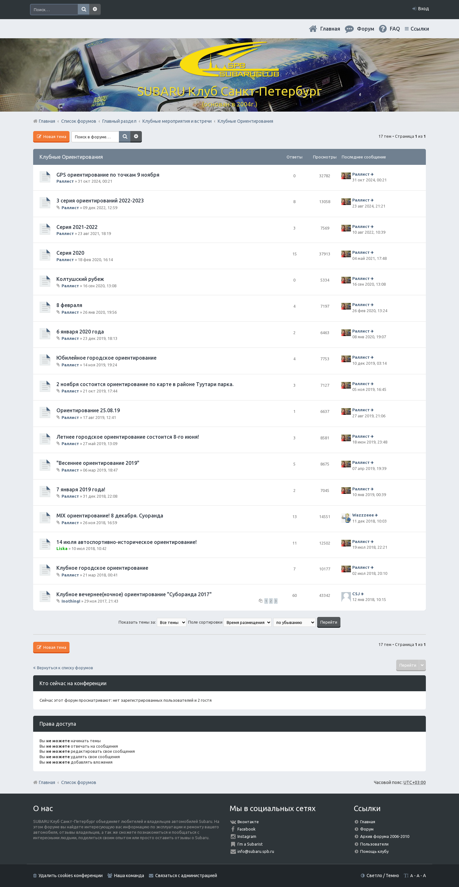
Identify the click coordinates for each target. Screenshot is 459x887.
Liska (62, 548)
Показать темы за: (152, 622)
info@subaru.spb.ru (255, 851)
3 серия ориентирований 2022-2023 (100, 200)
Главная (330, 29)
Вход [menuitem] (423, 8)
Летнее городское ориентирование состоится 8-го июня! (127, 437)
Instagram (246, 836)
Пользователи (374, 844)
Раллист (65, 181)
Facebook (246, 829)
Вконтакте (248, 821)
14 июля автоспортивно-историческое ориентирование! (126, 542)
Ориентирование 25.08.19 (88, 410)
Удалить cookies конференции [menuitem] (71, 875)
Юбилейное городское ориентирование (106, 358)
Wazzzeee (363, 515)
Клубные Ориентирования (71, 157)
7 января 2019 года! (80, 489)
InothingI (71, 601)
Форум (367, 829)
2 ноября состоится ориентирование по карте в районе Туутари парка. (145, 384)
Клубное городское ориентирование (102, 568)
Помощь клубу (374, 851)
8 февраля (69, 305)
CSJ (356, 593)
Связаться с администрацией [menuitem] (186, 875)
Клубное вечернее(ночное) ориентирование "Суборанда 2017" (134, 594)
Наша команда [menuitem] (129, 875)
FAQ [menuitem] (395, 29)
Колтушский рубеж (80, 279)
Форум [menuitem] (365, 29)
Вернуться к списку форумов (65, 667)
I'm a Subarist (250, 844)
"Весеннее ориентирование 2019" (97, 463)
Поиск (83, 9)
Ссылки (420, 29)
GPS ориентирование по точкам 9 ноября (107, 175)
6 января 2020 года (80, 331)
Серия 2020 (70, 253)
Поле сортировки (230, 622)
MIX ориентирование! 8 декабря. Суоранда (109, 515)
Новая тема (54, 136)
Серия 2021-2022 (77, 227)
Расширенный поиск (95, 9)
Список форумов (78, 782)
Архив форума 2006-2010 (384, 836)
